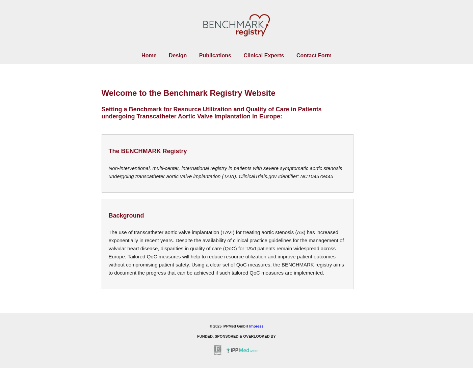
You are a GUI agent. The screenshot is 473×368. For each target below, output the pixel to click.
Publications (215, 55)
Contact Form (314, 55)
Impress (256, 326)
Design (178, 55)
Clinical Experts (263, 55)
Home (148, 55)
